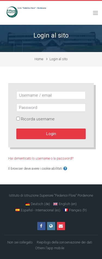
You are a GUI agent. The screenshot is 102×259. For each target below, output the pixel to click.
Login (51, 133)
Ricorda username (38, 119)
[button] (65, 168)
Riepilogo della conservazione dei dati (64, 242)
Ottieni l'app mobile (49, 248)
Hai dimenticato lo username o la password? (40, 158)
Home (39, 59)
